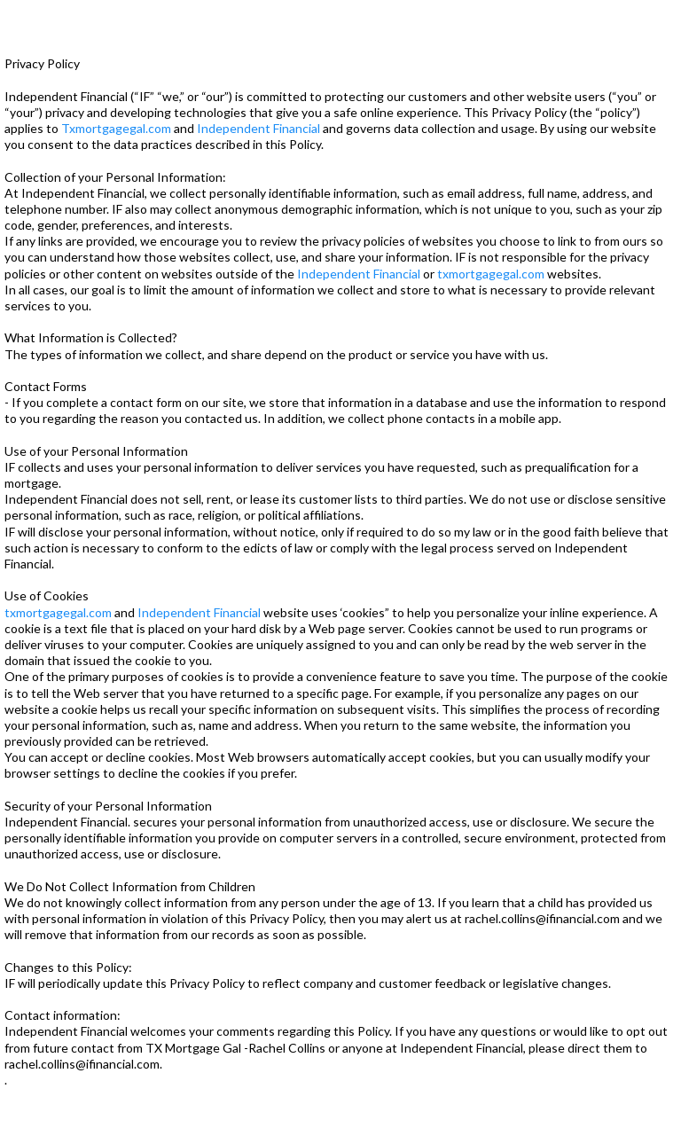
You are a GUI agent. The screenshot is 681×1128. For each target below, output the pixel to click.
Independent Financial (258, 128)
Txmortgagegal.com (116, 128)
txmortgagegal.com (490, 273)
